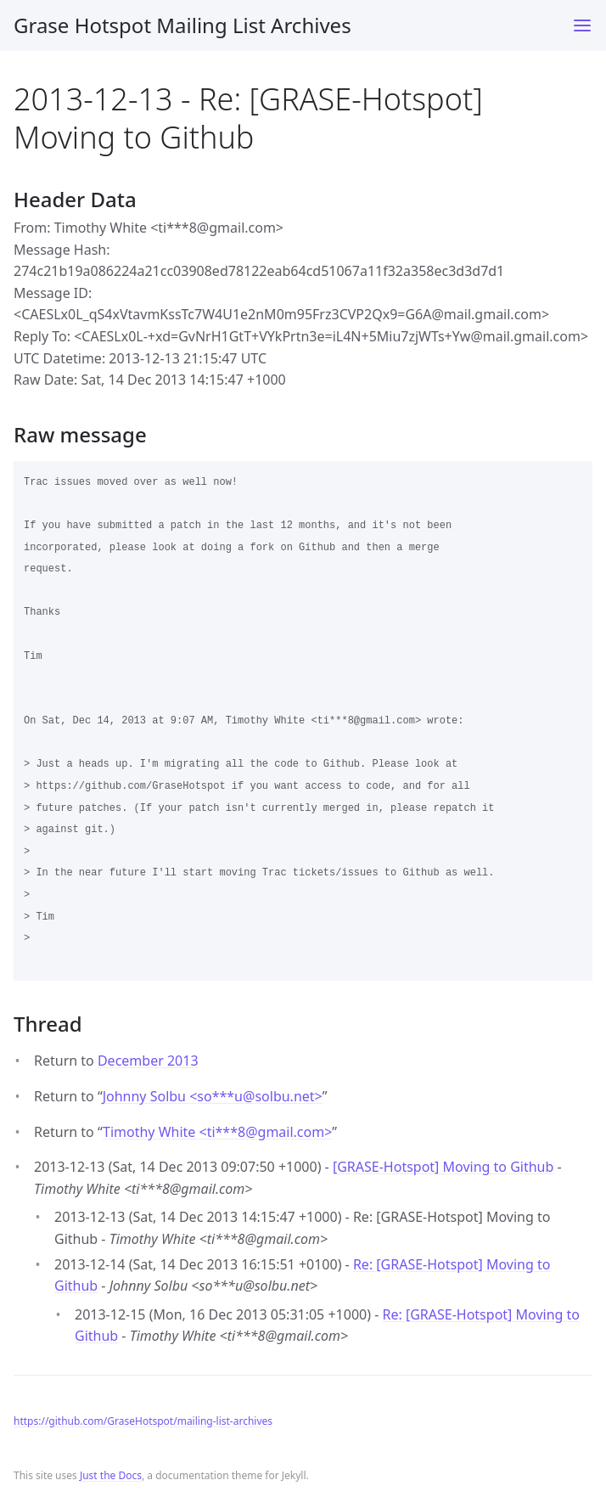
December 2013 (148, 1060)
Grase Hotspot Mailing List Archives (182, 25)
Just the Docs (111, 1475)
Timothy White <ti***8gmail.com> (217, 1132)
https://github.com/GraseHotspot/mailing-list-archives (143, 1421)
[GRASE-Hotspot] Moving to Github (443, 1166)
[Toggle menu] (582, 25)
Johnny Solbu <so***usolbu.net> (213, 1096)
